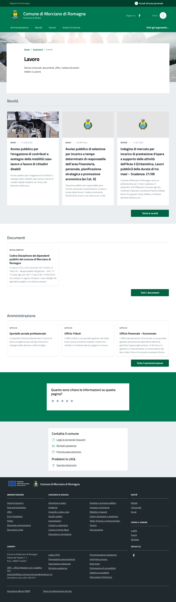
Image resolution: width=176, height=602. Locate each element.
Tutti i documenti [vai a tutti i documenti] (150, 293)
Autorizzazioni (54, 520)
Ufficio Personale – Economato (138, 333)
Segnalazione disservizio (59, 563)
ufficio (13, 327)
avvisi (13, 142)
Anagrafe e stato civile (58, 512)
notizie (123, 142)
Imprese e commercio (99, 507)
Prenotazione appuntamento (61, 559)
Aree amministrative (16, 507)
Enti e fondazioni (15, 516)
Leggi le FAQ (54, 554)
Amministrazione (19, 27)
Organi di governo (15, 503)
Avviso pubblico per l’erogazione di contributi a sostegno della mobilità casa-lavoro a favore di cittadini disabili (31, 158)
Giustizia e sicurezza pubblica (103, 503)
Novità (38, 27)
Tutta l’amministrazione (150, 363)
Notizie (134, 503)
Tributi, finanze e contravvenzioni (105, 520)
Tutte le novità (150, 213)
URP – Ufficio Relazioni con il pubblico (24, 567)
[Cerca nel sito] (163, 15)
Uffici (9, 512)
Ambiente (52, 507)
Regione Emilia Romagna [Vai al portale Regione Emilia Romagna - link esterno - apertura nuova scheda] (20, 3)
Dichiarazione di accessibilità (103, 568)
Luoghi (134, 530)
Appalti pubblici (55, 516)
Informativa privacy (99, 559)
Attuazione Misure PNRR (18, 591)
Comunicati (136, 507)
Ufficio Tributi (72, 333)
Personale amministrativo (19, 525)
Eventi (134, 535)
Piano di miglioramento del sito (57, 591)
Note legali (95, 563)
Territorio (135, 539)
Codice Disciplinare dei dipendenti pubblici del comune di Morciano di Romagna (30, 259)
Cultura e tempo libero (58, 529)
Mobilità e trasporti (98, 512)
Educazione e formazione (59, 534)
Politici (10, 520)
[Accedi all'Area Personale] (148, 3)
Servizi (52, 27)
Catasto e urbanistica (58, 525)
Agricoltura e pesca (57, 503)
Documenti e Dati (15, 529)
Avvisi (133, 512)
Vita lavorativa (96, 529)
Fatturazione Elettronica (101, 577)
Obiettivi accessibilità (99, 572)
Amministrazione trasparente (103, 554)
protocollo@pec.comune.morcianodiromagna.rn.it (29, 574)
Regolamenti (16, 249)
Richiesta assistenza (57, 568)
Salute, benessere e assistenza (104, 516)
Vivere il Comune (71, 27)
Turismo (93, 525)
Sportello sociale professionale (27, 333)
